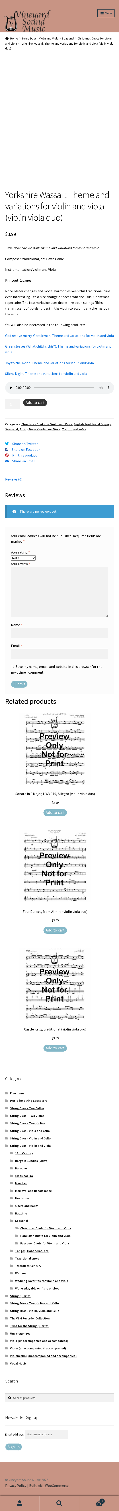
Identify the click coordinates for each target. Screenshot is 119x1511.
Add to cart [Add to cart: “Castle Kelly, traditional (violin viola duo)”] (55, 1047)
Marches (21, 1183)
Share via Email (23, 461)
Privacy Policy (15, 1485)
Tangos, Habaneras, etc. (32, 1251)
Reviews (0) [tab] (13, 479)
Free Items (17, 1093)
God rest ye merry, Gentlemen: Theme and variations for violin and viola (59, 335)
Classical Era (24, 1176)
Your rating (20, 552)
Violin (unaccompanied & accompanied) (38, 1348)
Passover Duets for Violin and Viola (44, 1243)
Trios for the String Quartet (29, 1326)
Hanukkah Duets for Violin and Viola (45, 1236)
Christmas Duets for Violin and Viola (46, 424)
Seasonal (68, 38)
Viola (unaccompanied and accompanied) (39, 1341)
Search (59, 1503)
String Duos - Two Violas (27, 1116)
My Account (20, 1503)
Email (16, 645)
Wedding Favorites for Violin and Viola (41, 1281)
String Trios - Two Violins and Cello (34, 1303)
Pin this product (24, 455)
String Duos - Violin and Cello (30, 1138)
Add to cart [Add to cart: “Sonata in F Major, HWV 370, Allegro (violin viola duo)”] (55, 812)
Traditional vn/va (74, 429)
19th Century (24, 1153)
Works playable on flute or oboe (37, 1288)
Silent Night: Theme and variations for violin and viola (46, 373)
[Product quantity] (12, 404)
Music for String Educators (28, 1101)
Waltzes (20, 1273)
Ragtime (21, 1213)
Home (14, 38)
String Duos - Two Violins (27, 1123)
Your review (20, 564)
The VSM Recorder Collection (30, 1318)
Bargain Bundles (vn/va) (32, 1161)
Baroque (21, 1168)
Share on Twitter (25, 443)
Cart (92, 1500)
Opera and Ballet (27, 1206)
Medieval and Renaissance (33, 1191)
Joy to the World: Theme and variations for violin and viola (49, 363)
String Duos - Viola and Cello (30, 1131)
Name (16, 625)
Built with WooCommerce (49, 1485)
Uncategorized (20, 1333)
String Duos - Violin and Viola (39, 38)
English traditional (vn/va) (92, 424)
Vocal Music (18, 1363)
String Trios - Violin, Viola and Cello (34, 1311)
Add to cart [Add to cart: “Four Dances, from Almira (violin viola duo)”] (55, 930)
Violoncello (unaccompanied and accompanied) (43, 1356)
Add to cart (35, 402)
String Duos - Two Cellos (27, 1108)
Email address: (15, 1434)
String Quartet (20, 1296)
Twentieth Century (28, 1266)
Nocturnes (22, 1198)
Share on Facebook (26, 449)
